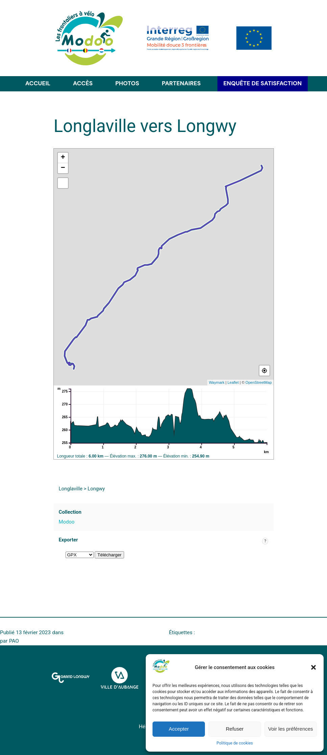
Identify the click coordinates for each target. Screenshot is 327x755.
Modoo (67, 522)
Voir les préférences (290, 729)
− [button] (63, 168)
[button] (313, 667)
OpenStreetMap (259, 382)
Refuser (235, 729)
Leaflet (233, 382)
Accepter (179, 729)
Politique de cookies (234, 743)
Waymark (217, 382)
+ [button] (63, 158)
